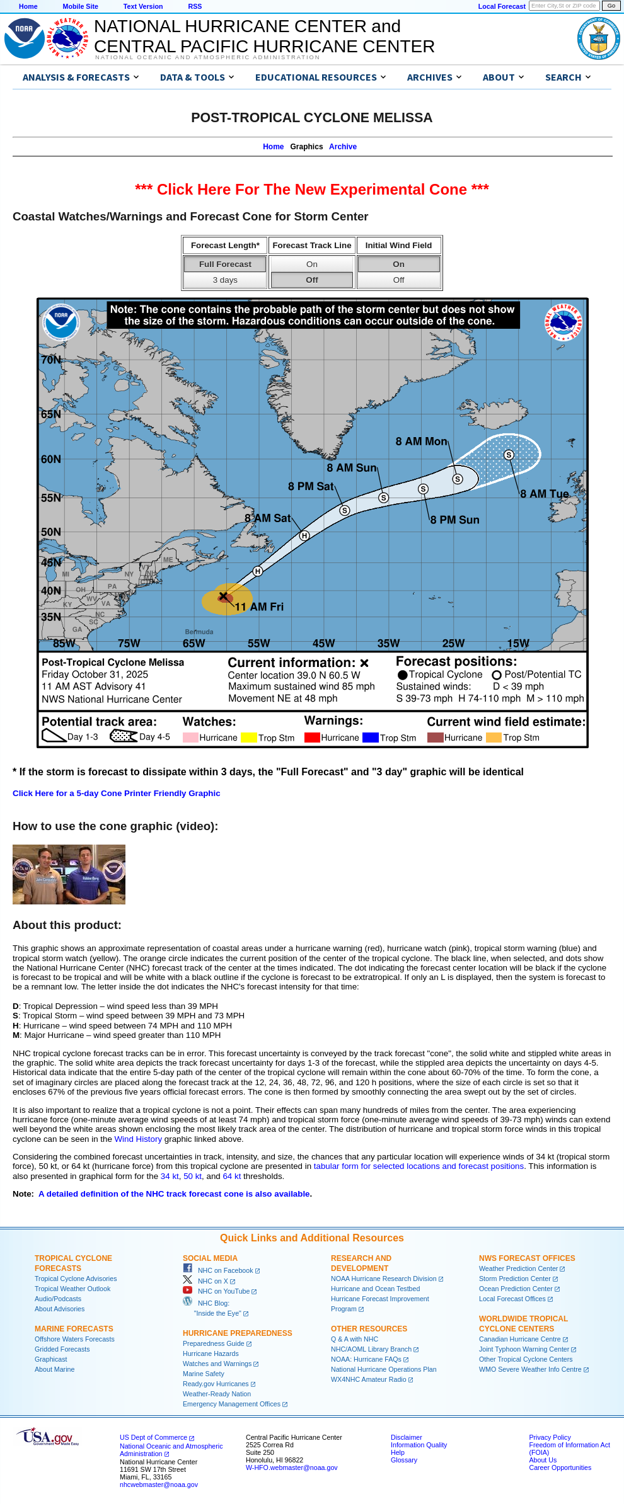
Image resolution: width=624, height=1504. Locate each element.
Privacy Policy (549, 1437)
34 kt (170, 1176)
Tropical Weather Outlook (72, 1288)
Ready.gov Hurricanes (216, 1383)
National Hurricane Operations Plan (384, 1369)
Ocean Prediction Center (516, 1288)
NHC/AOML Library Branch (371, 1349)
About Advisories (59, 1309)
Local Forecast (502, 6)
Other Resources (369, 1329)
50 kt (192, 1176)
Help (398, 1452)
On (312, 264)
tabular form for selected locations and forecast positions (419, 1166)
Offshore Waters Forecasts (75, 1339)
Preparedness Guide (214, 1343)
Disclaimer (406, 1437)
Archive (343, 146)
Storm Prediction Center (515, 1278)
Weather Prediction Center (518, 1268)
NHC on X (205, 1281)
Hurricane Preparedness (237, 1333)
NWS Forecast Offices (527, 1258)
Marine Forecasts (74, 1329)
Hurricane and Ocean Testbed (375, 1288)
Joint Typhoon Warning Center (524, 1349)
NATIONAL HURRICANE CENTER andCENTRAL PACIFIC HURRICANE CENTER (264, 36)
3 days (225, 280)
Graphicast (51, 1359)
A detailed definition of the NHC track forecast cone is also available (174, 1194)
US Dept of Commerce (153, 1437)
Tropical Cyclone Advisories (76, 1278)
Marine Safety (203, 1373)
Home (28, 6)
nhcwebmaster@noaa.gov (159, 1484)
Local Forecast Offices (512, 1298)
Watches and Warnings (217, 1363)
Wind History (139, 1139)
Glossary (404, 1460)
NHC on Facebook (218, 1270)
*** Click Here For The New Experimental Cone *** (312, 189)
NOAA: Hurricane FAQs (366, 1359)
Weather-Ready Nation (217, 1394)
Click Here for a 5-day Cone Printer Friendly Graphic (117, 793)
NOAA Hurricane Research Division (384, 1278)
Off (312, 280)
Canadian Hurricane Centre (520, 1339)
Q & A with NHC (354, 1339)
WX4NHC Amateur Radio (369, 1379)
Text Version (143, 6)
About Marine (54, 1369)
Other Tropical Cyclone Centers (526, 1359)
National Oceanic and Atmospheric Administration (207, 57)
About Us (543, 1460)
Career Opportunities (560, 1467)
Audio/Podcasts (58, 1298)
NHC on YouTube (216, 1291)
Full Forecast (225, 264)
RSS (195, 6)
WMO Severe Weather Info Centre (530, 1369)
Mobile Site (80, 6)
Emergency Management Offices (231, 1404)
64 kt (231, 1176)
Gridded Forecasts (62, 1349)
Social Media (210, 1258)
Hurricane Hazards (211, 1353)
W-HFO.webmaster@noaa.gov (292, 1467)
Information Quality (419, 1445)
